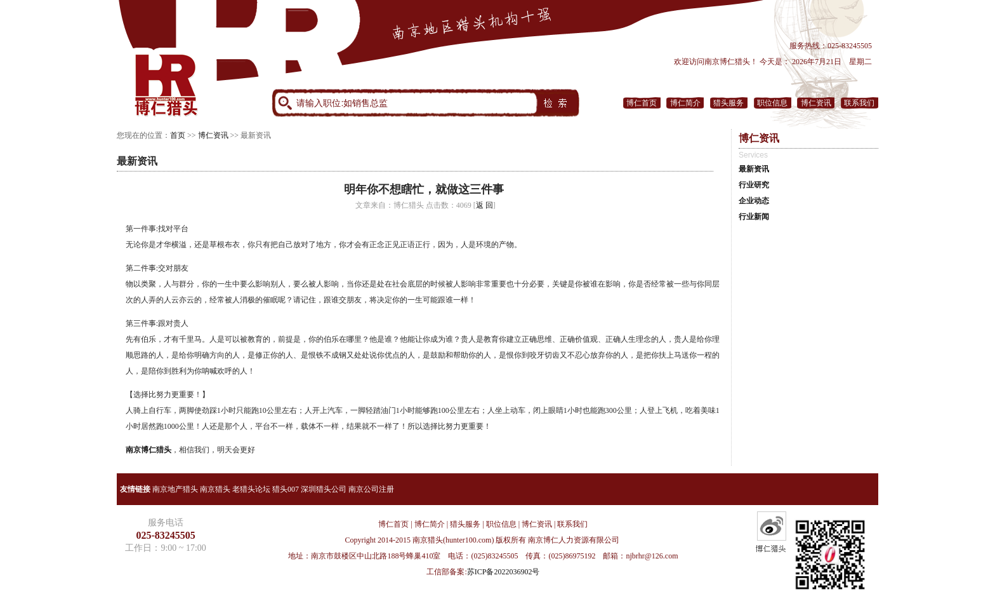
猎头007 (285, 489)
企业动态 (754, 200)
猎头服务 (728, 102)
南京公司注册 (371, 489)
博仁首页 (641, 102)
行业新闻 (754, 216)
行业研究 (754, 184)
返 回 (484, 205)
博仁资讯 (816, 102)
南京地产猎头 (175, 489)
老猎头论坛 (251, 489)
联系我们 (859, 102)
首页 (177, 135)
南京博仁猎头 (148, 449)
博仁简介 (685, 102)
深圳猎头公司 (323, 489)
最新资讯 (754, 169)
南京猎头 (215, 489)
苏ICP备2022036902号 (503, 571)
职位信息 (772, 102)
